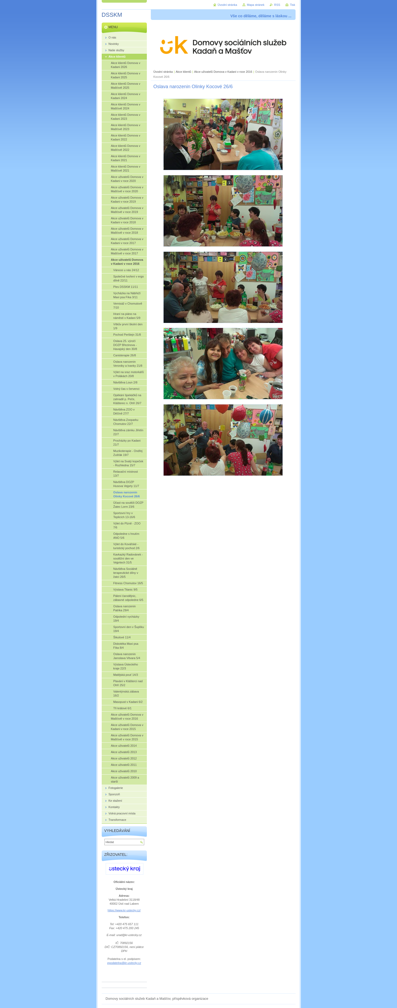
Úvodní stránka (163, 71)
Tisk (292, 4)
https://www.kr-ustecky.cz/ (124, 910)
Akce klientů (183, 71)
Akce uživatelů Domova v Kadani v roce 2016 (223, 71)
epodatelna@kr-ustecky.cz (124, 962)
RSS (277, 4)
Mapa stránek (255, 4)
